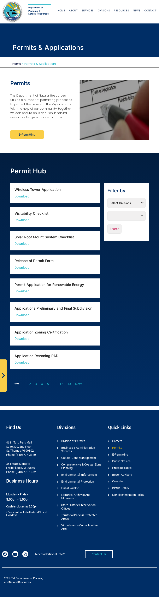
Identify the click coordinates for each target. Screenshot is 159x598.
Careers (117, 441)
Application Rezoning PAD (36, 356)
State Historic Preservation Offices (78, 507)
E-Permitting (120, 454)
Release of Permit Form (34, 261)
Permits (117, 447)
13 (69, 384)
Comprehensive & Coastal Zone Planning (81, 466)
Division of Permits (73, 441)
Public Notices (121, 461)
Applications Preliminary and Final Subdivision (53, 308)
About (73, 10)
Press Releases (121, 468)
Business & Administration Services (78, 449)
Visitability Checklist (31, 213)
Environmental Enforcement (79, 475)
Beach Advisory (122, 475)
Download (21, 196)
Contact (150, 10)
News (136, 10)
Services (88, 10)
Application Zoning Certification (41, 332)
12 (61, 384)
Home (61, 10)
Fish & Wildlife (70, 488)
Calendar (118, 481)
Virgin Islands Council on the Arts (79, 528)
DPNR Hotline (121, 488)
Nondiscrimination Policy (128, 495)
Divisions (104, 10)
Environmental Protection (77, 482)
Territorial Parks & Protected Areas (79, 518)
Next (78, 384)
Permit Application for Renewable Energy (49, 285)
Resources (121, 10)
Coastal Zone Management (78, 458)
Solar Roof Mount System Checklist (44, 237)
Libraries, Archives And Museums (75, 497)
